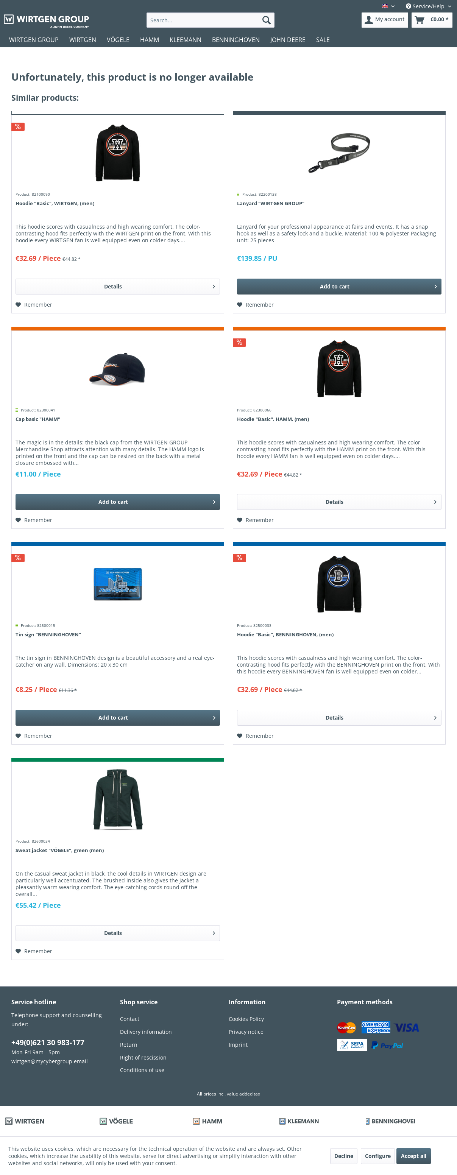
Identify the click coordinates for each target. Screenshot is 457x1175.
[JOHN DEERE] (288, 40)
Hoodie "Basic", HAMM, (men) (273, 419)
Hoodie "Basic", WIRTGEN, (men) (55, 203)
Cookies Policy (246, 1018)
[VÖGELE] (118, 40)
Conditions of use (142, 1070)
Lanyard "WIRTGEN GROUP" (270, 203)
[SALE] (323, 40)
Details (159, 285)
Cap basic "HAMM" (38, 419)
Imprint (238, 1044)
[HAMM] (149, 40)
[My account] (385, 20)
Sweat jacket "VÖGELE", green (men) (60, 850)
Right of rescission (143, 1057)
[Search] (267, 20)
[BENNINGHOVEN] (236, 40)
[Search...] (211, 20)
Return (128, 1044)
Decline (343, 1155)
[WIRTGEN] (82, 40)
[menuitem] (211, 20)
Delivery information (146, 1031)
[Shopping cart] (432, 20)
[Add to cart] (339, 287)
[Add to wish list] (34, 304)
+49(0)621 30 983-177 (47, 1042)
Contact (129, 1018)
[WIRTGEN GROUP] (34, 40)
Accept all (413, 1155)
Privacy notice (246, 1031)
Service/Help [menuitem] (426, 6)
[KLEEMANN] (185, 40)
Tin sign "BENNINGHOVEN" (48, 634)
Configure (378, 1155)
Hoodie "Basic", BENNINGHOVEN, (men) (285, 634)
